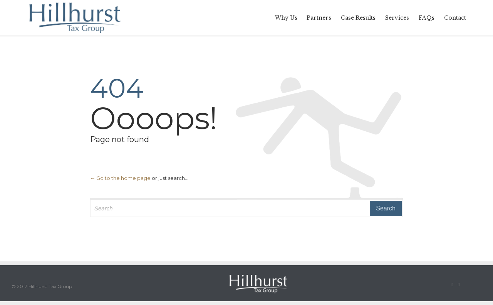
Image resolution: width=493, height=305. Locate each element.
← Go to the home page (120, 178)
